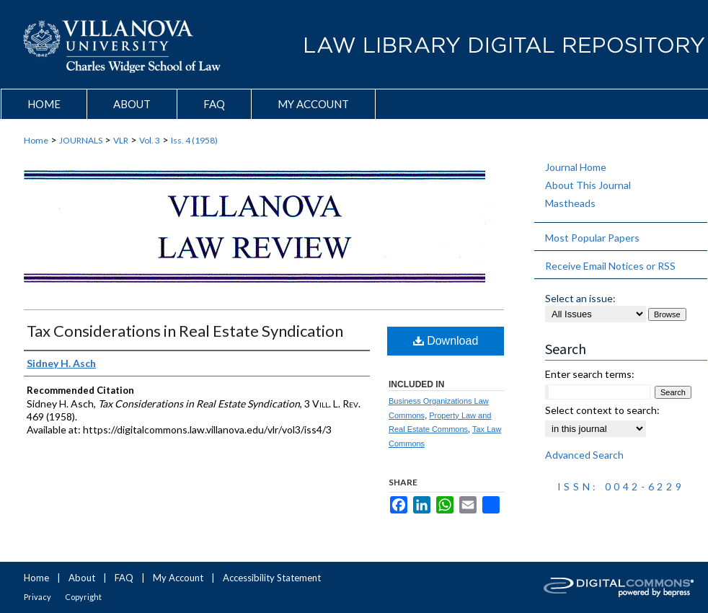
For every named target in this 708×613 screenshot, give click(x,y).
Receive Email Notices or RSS (610, 266)
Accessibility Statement (272, 577)
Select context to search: (602, 410)
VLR (120, 140)
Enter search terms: (589, 374)
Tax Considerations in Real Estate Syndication (185, 330)
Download (446, 341)
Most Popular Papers (592, 237)
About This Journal (588, 185)
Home (36, 140)
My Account (178, 577)
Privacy (37, 596)
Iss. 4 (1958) (194, 140)
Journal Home (575, 167)
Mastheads (570, 203)
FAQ (124, 577)
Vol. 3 (149, 140)
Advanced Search (584, 455)
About (81, 577)
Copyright (83, 596)
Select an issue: (580, 298)
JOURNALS (80, 140)
